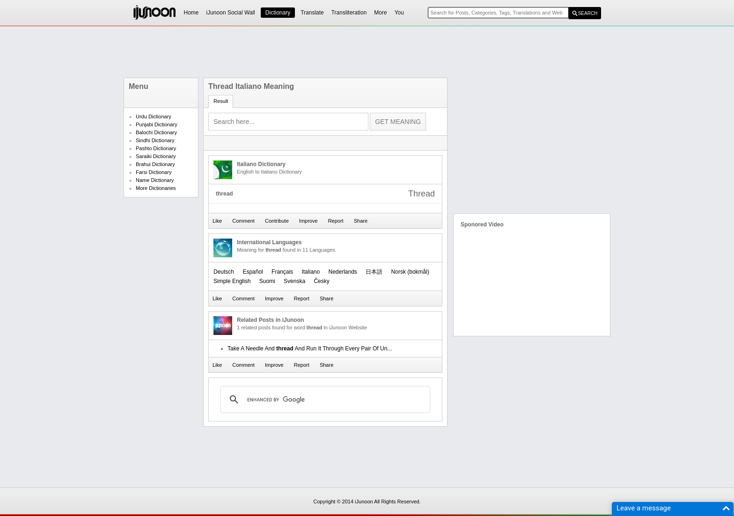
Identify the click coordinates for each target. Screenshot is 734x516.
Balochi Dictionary (156, 132)
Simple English (231, 281)
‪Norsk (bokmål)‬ (410, 272)
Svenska (294, 281)
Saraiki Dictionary (156, 156)
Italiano (310, 272)
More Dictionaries (156, 188)
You (399, 12)
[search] (324, 399)
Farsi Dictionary (153, 172)
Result (220, 101)
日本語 (374, 272)
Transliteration (349, 12)
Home (191, 12)
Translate (312, 12)
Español (252, 272)
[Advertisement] (367, 52)
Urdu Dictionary (153, 116)
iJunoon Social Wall (230, 12)
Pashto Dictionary (156, 148)
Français (282, 272)
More (380, 12)
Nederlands (343, 272)
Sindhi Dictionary (155, 140)
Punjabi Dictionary (156, 124)
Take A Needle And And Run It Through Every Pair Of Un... (310, 348)
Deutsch (223, 272)
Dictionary (277, 12)
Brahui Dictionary (155, 164)
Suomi (267, 281)
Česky (321, 281)
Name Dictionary (155, 180)
